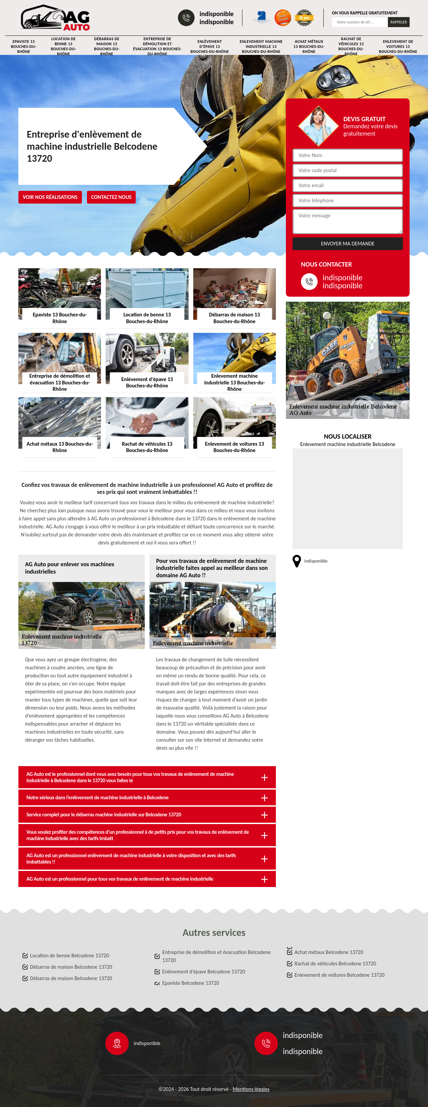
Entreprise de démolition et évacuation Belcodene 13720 (216, 956)
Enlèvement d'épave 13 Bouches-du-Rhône (210, 46)
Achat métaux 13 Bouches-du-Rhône (309, 46)
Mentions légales (251, 1089)
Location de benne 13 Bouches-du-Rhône (63, 46)
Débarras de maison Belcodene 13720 (71, 967)
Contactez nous (111, 197)
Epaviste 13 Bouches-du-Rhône (23, 46)
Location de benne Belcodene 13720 (69, 955)
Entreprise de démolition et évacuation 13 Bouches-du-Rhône (157, 46)
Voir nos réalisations (50, 197)
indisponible (217, 14)
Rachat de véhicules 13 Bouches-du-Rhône (351, 46)
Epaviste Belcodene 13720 (190, 983)
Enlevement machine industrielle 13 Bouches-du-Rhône (261, 46)
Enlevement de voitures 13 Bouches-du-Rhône (398, 46)
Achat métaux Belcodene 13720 (329, 952)
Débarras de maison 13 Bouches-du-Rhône (106, 46)
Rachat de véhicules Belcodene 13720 (335, 963)
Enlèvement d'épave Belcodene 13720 (203, 971)
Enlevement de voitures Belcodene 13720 (340, 975)
